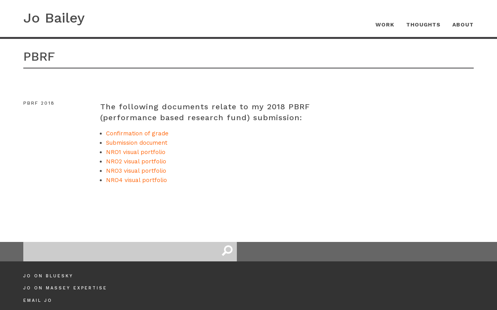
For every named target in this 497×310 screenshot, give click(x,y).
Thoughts (423, 24)
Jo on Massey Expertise (65, 288)
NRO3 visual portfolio (136, 170)
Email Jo (37, 300)
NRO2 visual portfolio (136, 161)
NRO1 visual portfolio (135, 152)
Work (384, 24)
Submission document (136, 142)
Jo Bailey (54, 18)
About (463, 24)
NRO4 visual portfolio (136, 180)
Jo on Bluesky (48, 275)
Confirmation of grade (137, 133)
